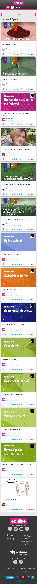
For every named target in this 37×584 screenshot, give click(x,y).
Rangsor (26, 538)
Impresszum (10, 537)
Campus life (26, 540)
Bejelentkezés (21, 7)
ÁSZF (26, 570)
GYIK (26, 572)
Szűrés (18, 15)
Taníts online (10, 568)
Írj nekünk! (10, 535)
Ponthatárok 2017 (26, 542)
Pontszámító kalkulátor (26, 544)
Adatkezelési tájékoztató (10, 539)
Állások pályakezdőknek (26, 535)
